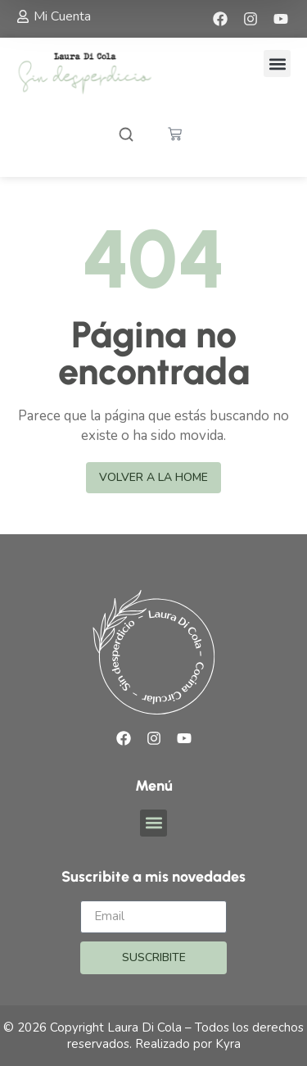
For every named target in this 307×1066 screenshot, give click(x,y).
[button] (277, 63)
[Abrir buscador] (126, 136)
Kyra (228, 1044)
